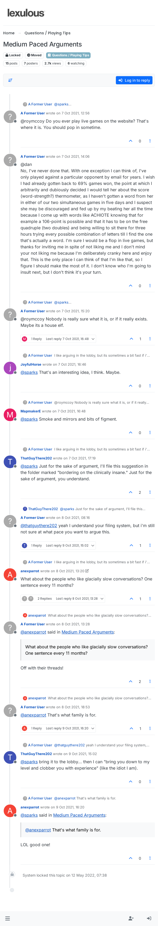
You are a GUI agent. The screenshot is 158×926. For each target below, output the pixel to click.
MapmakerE (31, 411)
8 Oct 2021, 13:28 (76, 624)
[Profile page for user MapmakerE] (10, 414)
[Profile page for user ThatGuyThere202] (10, 461)
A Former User (40, 104)
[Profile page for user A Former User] (10, 116)
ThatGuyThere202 (36, 458)
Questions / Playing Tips (68, 55)
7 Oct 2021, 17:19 (82, 458)
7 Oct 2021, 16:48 (72, 411)
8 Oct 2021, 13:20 (70, 571)
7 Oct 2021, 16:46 (72, 364)
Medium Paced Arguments (88, 632)
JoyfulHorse (31, 364)
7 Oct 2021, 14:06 (76, 156)
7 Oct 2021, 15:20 (76, 311)
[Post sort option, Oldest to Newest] (10, 80)
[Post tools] (150, 141)
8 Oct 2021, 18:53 (76, 707)
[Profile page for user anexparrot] (10, 574)
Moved (34, 55)
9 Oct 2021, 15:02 (83, 754)
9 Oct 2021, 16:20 (70, 807)
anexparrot (30, 571)
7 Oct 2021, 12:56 (76, 113)
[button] (7, 918)
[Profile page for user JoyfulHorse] (10, 368)
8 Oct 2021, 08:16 (76, 517)
